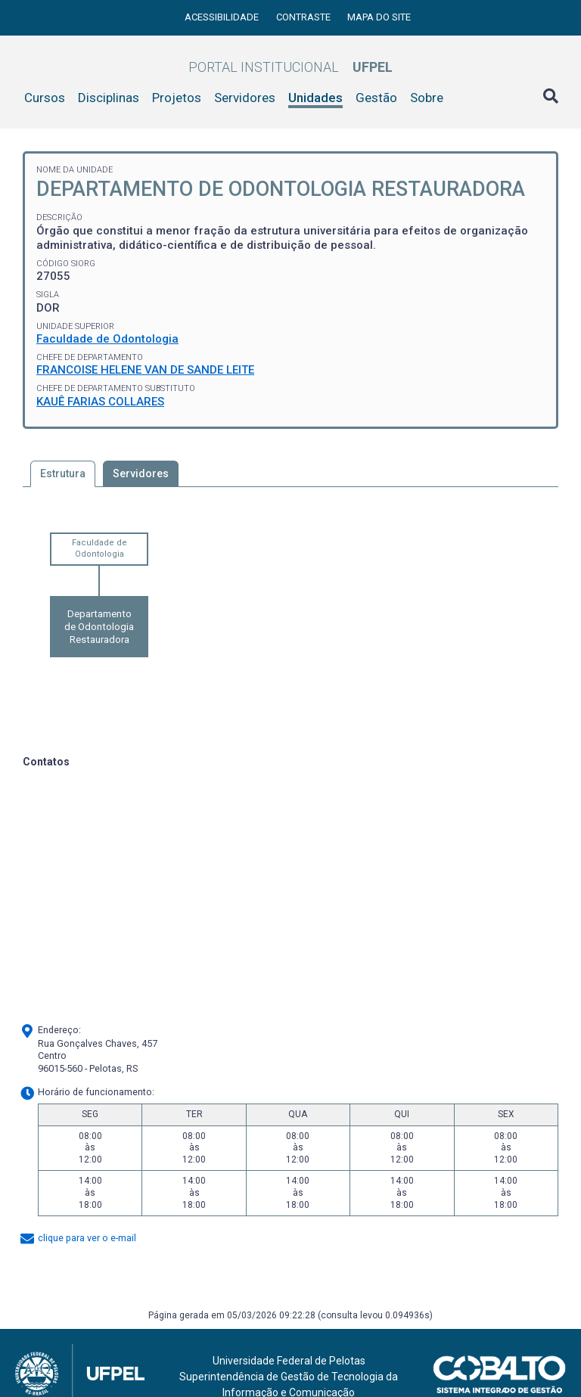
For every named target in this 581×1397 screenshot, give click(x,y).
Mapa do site (379, 17)
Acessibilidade (223, 17)
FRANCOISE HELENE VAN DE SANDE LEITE (145, 370)
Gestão (376, 97)
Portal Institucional (290, 67)
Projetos (176, 97)
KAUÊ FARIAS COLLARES (100, 401)
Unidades (315, 97)
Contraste (304, 17)
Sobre (426, 97)
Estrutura (62, 473)
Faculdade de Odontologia (107, 339)
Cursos (44, 97)
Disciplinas (108, 97)
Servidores (244, 97)
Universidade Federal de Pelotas (289, 1361)
